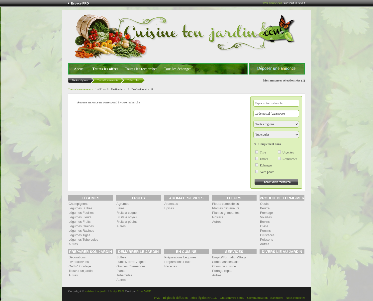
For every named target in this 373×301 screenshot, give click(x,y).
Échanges (266, 165)
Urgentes (288, 152)
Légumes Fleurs (80, 217)
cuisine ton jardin (96, 291)
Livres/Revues (79, 262)
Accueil (80, 69)
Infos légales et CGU (203, 298)
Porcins (265, 230)
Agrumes (122, 204)
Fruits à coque (126, 213)
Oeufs (264, 204)
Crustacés (267, 235)
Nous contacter (295, 298)
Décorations (77, 257)
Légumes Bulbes (80, 208)
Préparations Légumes (180, 257)
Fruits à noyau (126, 217)
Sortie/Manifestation (226, 262)
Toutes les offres (105, 69)
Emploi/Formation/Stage (229, 257)
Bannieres (276, 298)
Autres (73, 244)
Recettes (170, 266)
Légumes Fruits (80, 222)
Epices (169, 208)
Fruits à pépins (126, 222)
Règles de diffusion (175, 298)
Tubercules (124, 275)
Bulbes (121, 257)
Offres (264, 159)
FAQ (157, 298)
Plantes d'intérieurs (225, 208)
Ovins (264, 226)
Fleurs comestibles (225, 204)
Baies (120, 208)
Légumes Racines (81, 230)
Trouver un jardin (81, 271)
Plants (120, 271)
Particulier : (118, 88)
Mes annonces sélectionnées (281, 80)
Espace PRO (80, 3)
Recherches (289, 159)
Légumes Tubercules (83, 239)
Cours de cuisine (224, 266)
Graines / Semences (130, 266)
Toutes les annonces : (80, 88)
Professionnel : (140, 88)
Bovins (265, 222)
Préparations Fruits (177, 262)
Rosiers (217, 217)
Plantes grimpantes (226, 213)
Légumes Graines (81, 226)
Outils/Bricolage (80, 266)
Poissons (266, 239)
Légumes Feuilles (81, 213)
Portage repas (222, 271)
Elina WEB (144, 291)
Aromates (171, 204)
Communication (257, 298)
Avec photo (267, 172)
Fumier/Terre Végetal (131, 262)
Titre (263, 152)
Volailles (266, 217)
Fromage (266, 213)
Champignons (78, 204)
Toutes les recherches (141, 69)
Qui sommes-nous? (232, 298)
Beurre (265, 208)
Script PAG (117, 291)
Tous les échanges (177, 69)
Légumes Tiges (79, 235)
